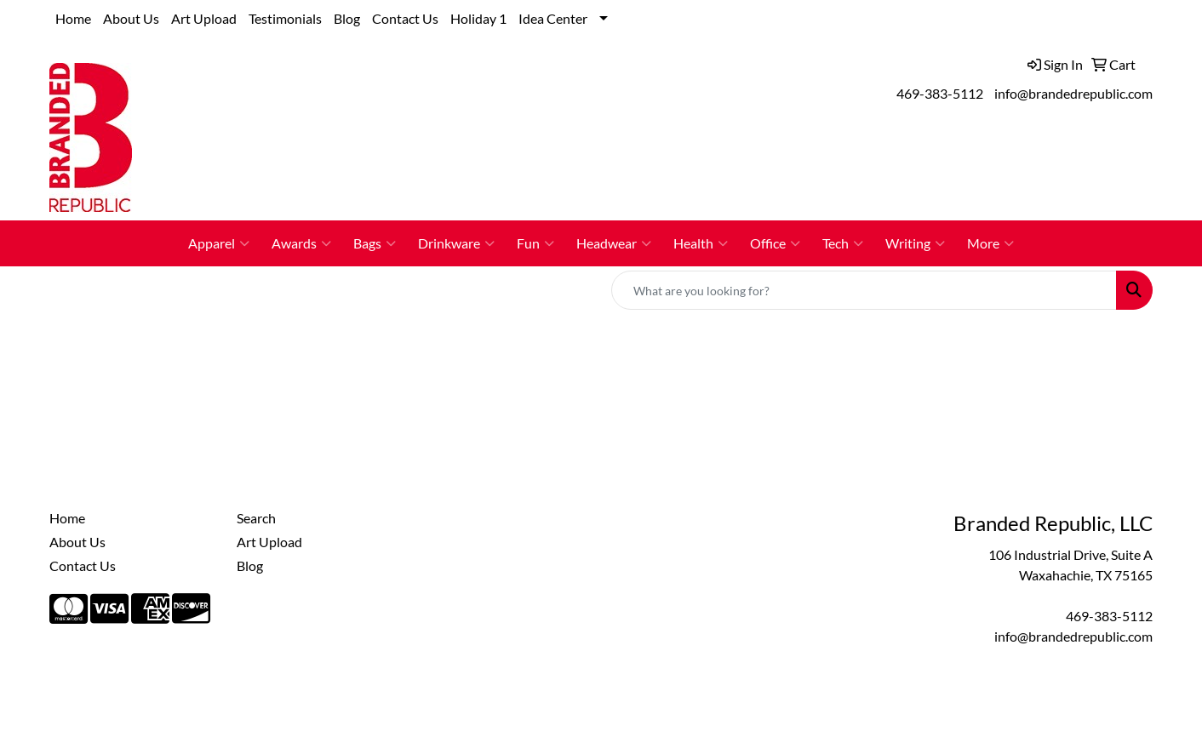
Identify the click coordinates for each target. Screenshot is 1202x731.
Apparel (218, 243)
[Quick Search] (864, 290)
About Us (131, 18)
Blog (347, 18)
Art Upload (204, 18)
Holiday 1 (478, 18)
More (990, 243)
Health (700, 243)
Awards (301, 243)
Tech (842, 243)
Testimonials (285, 18)
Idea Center (552, 18)
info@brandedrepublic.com (1073, 93)
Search (256, 518)
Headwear (613, 243)
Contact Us (405, 18)
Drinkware (456, 243)
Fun (535, 243)
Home (73, 18)
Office (775, 243)
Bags (374, 243)
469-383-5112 (939, 93)
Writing (915, 243)
